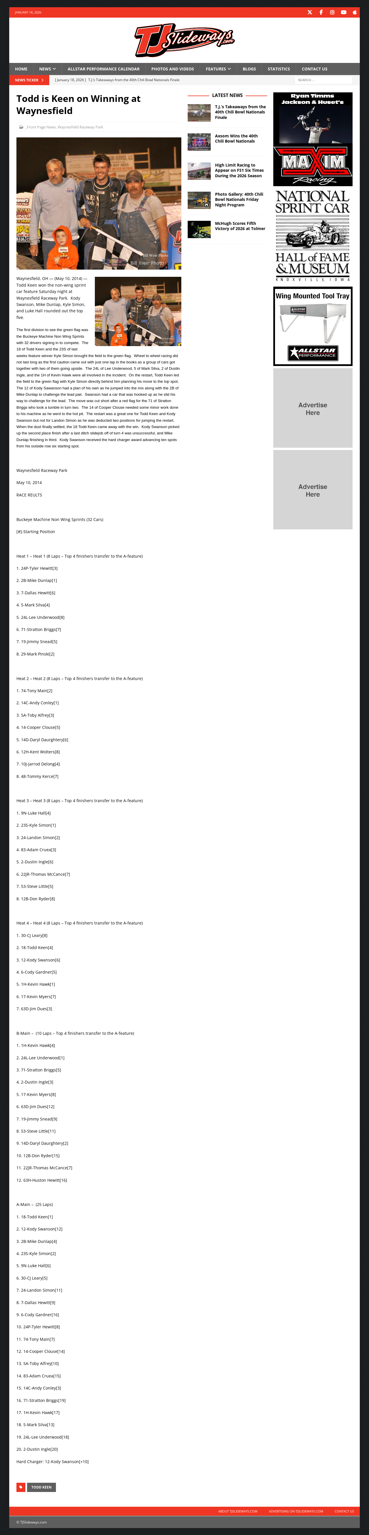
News (45, 68)
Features (216, 68)
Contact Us (314, 68)
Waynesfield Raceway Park (80, 126)
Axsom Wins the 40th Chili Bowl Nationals (236, 138)
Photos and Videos (172, 68)
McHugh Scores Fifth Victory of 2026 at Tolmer (240, 225)
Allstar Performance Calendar (104, 68)
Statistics (279, 68)
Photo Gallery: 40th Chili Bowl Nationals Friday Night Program (239, 199)
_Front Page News (40, 126)
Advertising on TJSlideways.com (296, 1511)
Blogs (249, 68)
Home (21, 68)
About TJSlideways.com (237, 1511)
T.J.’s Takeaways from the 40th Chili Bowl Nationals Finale (240, 111)
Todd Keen (41, 1486)
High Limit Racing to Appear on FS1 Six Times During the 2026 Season (239, 170)
